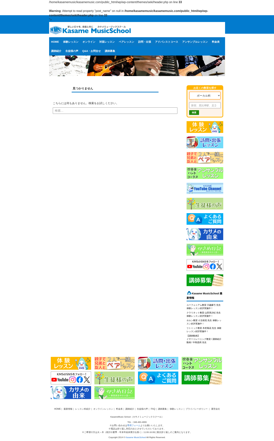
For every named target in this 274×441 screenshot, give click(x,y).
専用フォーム (133, 425)
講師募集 (110, 50)
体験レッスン (70, 41)
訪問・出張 (144, 41)
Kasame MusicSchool (136, 437)
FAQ (153, 409)
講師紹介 (56, 50)
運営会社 (215, 409)
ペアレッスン (126, 41)
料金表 (216, 41)
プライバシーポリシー (197, 409)
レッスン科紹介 (83, 409)
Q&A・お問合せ (91, 50)
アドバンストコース (166, 41)
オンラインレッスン (103, 409)
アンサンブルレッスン (195, 41)
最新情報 (68, 409)
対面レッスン (107, 41)
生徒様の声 (71, 50)
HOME (55, 41)
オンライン (88, 41)
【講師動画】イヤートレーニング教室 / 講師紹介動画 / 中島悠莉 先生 (204, 339)
